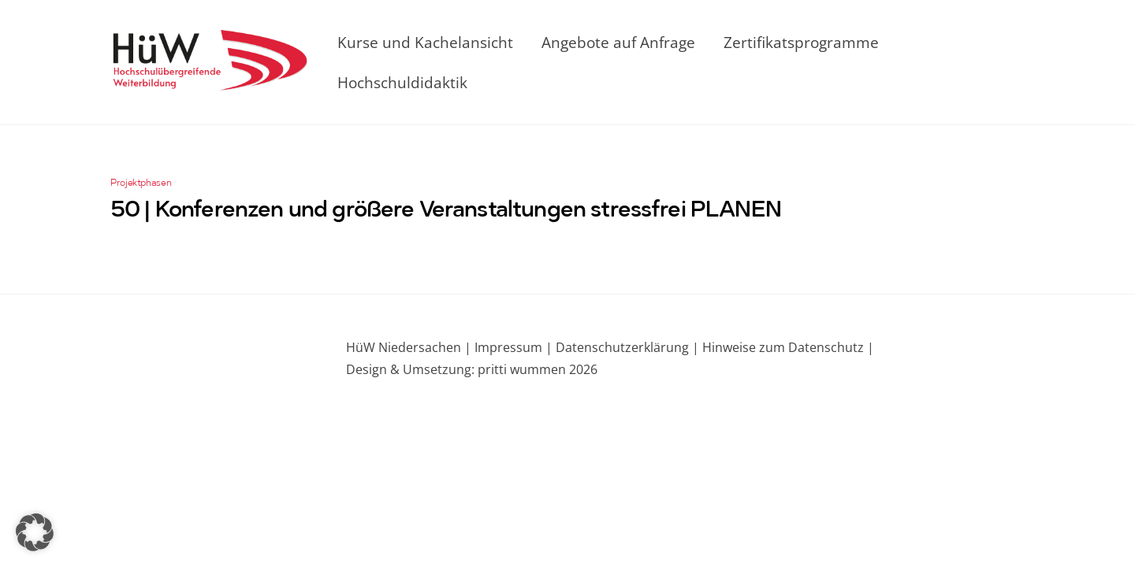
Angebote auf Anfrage (618, 42)
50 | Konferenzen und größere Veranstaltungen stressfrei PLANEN (445, 211)
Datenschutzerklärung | (626, 347)
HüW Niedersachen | (410, 347)
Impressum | (513, 347)
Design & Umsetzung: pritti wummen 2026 (471, 369)
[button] (34, 532)
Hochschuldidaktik (402, 82)
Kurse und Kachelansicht (425, 42)
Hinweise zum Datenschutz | (786, 347)
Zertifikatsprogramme (801, 42)
